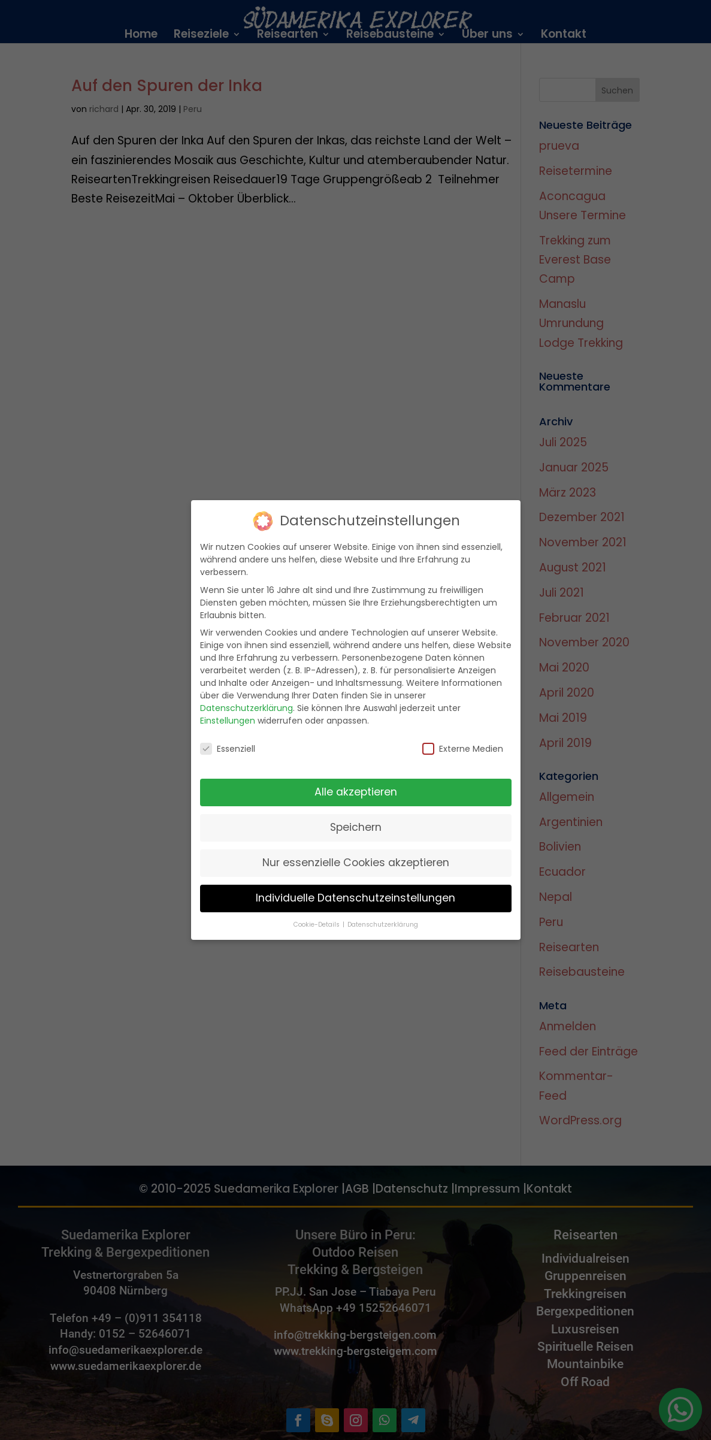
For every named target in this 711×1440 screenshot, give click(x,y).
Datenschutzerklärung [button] (382, 911)
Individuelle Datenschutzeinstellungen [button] (355, 885)
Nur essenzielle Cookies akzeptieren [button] (355, 850)
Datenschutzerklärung (246, 695)
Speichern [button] (356, 814)
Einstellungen (227, 708)
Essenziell (227, 736)
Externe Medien (462, 736)
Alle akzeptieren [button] (355, 779)
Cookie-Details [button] (317, 911)
